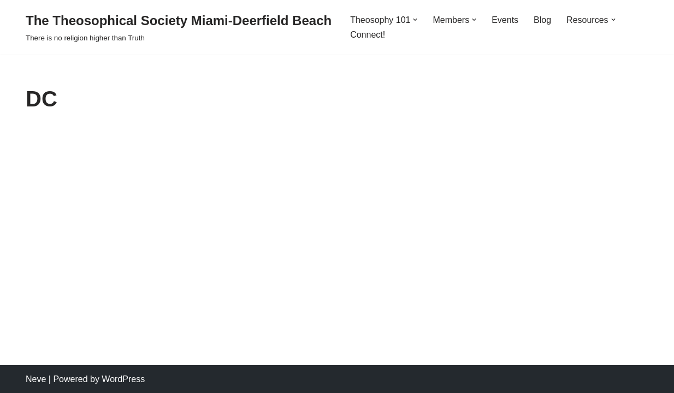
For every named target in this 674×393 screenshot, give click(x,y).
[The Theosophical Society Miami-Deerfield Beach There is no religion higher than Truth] (179, 27)
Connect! (367, 34)
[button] (415, 19)
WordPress (123, 379)
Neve (36, 379)
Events (505, 20)
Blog (542, 20)
